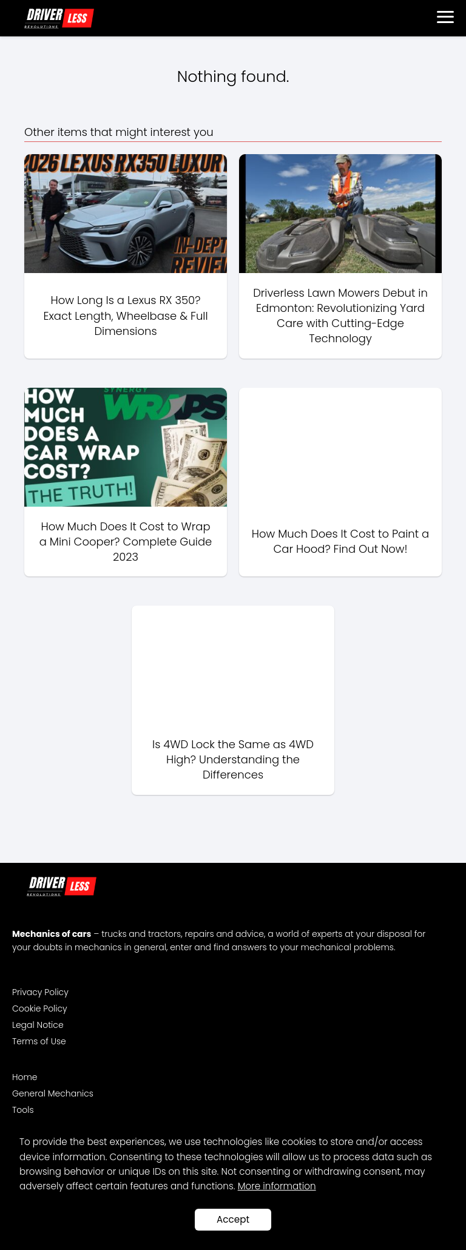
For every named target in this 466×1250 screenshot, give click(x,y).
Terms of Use (39, 1041)
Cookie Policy (39, 1008)
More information (277, 1186)
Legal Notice (38, 1025)
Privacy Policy (40, 992)
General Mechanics (52, 1093)
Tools (23, 1110)
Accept (233, 1219)
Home (25, 1077)
